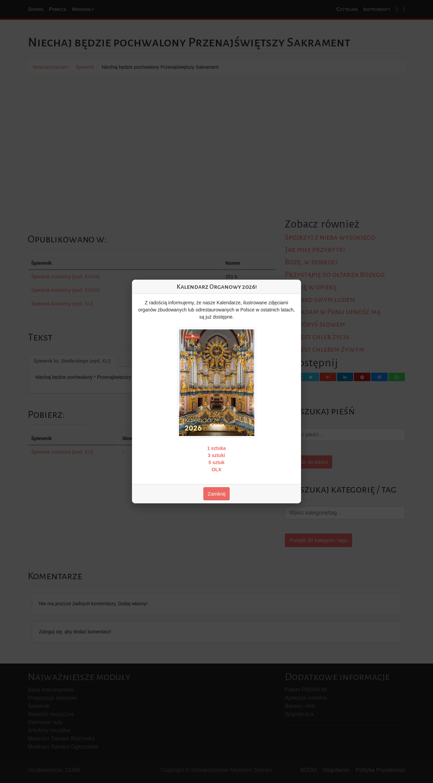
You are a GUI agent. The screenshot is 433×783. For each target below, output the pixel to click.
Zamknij (217, 494)
